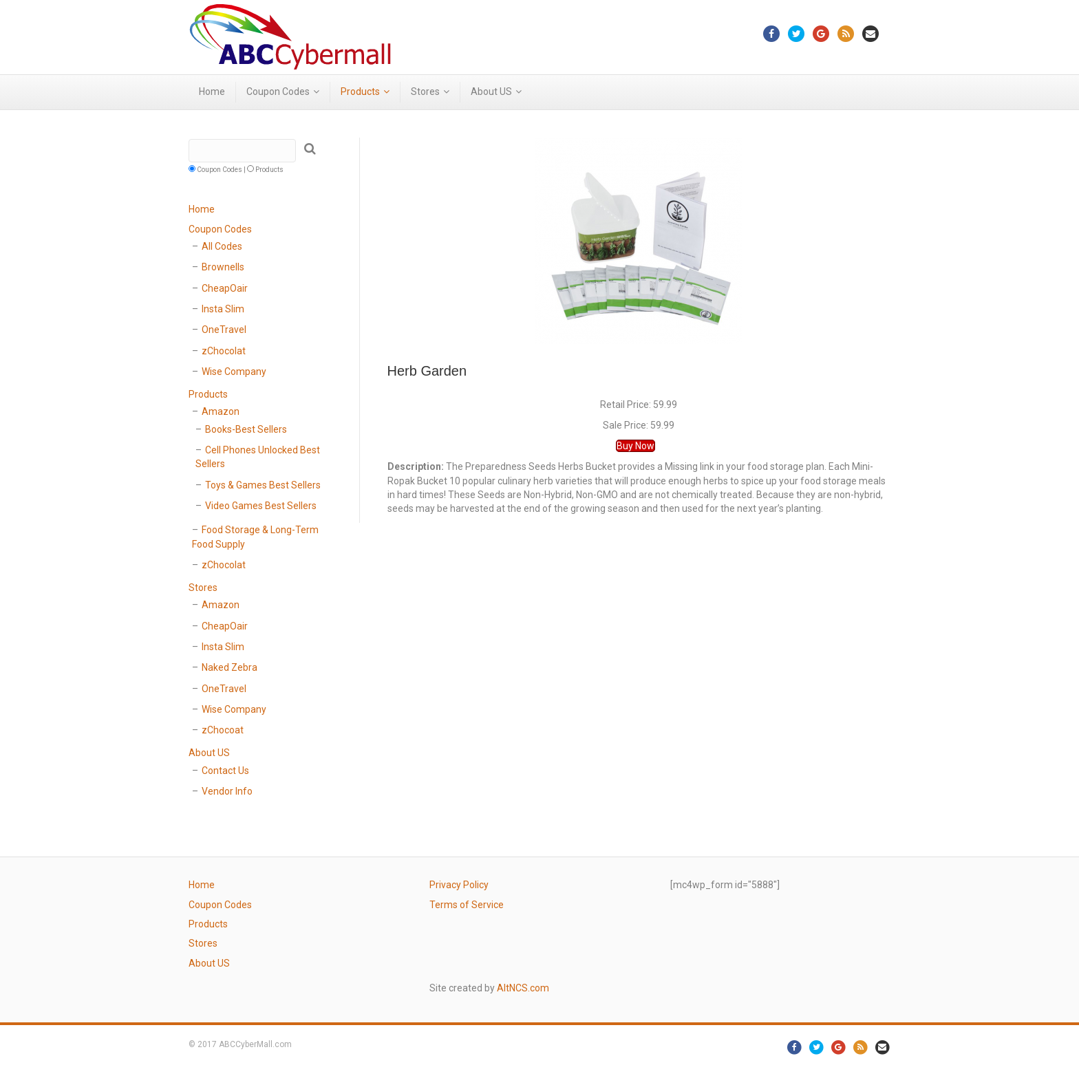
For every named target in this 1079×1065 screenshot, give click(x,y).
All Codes (222, 246)
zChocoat (223, 729)
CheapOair (225, 288)
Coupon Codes (278, 91)
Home (212, 91)
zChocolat (224, 350)
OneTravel (224, 329)
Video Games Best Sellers (261, 505)
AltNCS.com (523, 987)
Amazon (220, 411)
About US (491, 91)
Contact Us (225, 770)
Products (360, 91)
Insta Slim (223, 308)
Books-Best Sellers (246, 429)
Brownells (223, 266)
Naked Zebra (229, 667)
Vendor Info (227, 791)
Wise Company (234, 371)
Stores (425, 91)
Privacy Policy (459, 884)
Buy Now (635, 445)
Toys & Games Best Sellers (263, 485)
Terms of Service (466, 904)
